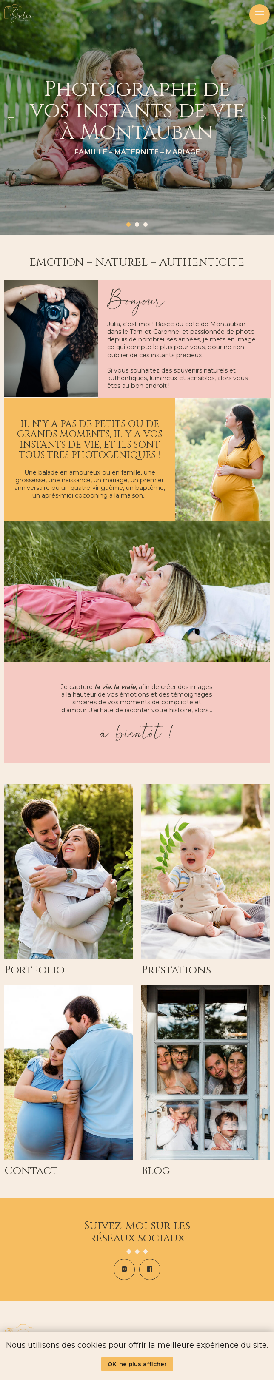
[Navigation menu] (259, 14)
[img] (205, 1073)
